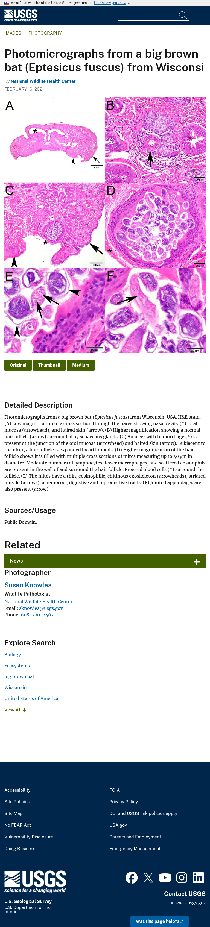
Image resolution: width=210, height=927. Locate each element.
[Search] (183, 15)
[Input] (153, 15)
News (16, 561)
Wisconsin (15, 687)
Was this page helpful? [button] (159, 921)
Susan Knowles (27, 585)
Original (18, 365)
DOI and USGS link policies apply (143, 813)
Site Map (13, 813)
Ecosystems (17, 665)
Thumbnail (49, 365)
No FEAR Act (17, 825)
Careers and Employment (135, 837)
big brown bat (19, 676)
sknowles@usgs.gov (41, 608)
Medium (80, 365)
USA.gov (118, 825)
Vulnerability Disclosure (28, 837)
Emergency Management (135, 848)
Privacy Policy (123, 801)
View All (15, 710)
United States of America (31, 698)
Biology (12, 654)
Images (12, 33)
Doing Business (19, 848)
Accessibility (17, 790)
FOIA (114, 790)
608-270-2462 (37, 614)
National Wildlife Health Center (43, 81)
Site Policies (17, 801)
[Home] (20, 20)
